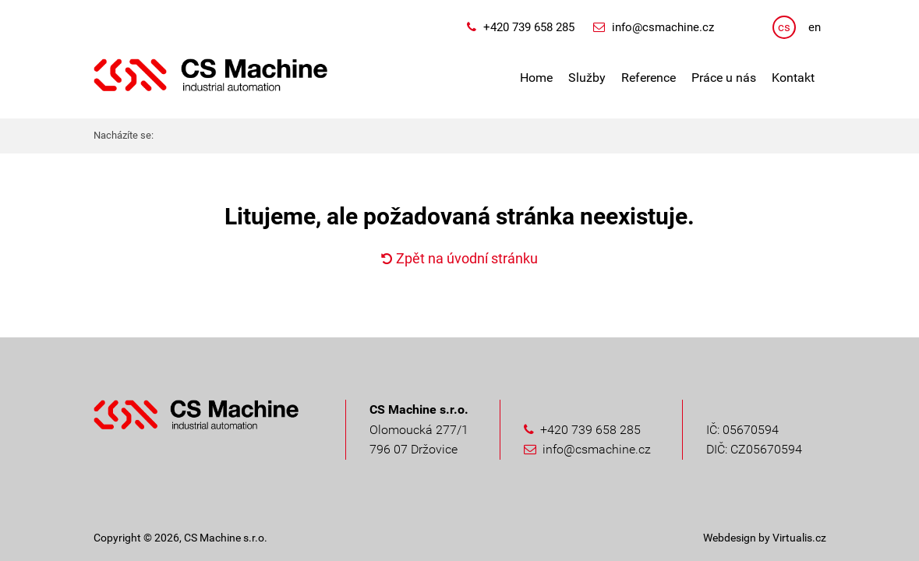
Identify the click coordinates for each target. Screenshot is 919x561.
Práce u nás (723, 77)
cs (784, 27)
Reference (648, 77)
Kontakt (793, 77)
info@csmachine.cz (663, 27)
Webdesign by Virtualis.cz (764, 537)
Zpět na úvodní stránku (459, 258)
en (814, 27)
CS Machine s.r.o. (225, 537)
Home (536, 77)
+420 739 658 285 (528, 27)
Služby (587, 77)
